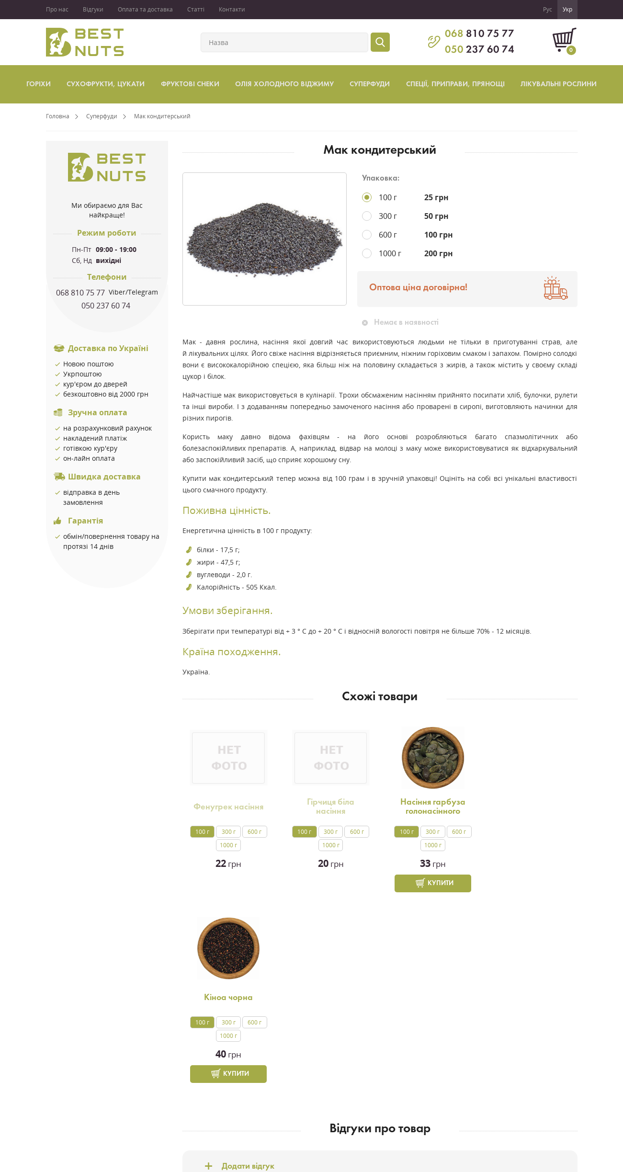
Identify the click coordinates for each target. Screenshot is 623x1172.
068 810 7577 (423, 1068)
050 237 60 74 (106, 305)
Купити (437, 883)
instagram (529, 1099)
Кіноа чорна (529, 807)
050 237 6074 (423, 1077)
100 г (202, 832)
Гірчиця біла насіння (328, 807)
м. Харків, (416, 1097)
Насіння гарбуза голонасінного (429, 807)
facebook (529, 1075)
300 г (228, 832)
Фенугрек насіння (228, 807)
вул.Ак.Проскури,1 (432, 1107)
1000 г (228, 845)
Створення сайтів (552, 1162)
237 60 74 (479, 50)
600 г (254, 832)
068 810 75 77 (81, 292)
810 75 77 (479, 34)
